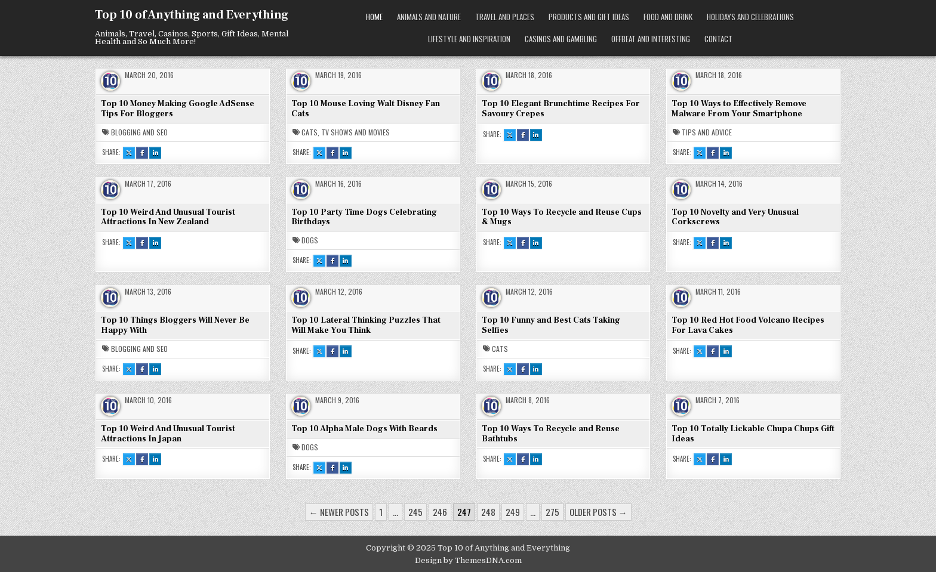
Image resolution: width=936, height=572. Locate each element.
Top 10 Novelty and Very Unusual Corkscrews (735, 217)
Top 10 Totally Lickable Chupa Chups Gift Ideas (753, 433)
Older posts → (598, 511)
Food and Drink (668, 17)
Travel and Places (504, 17)
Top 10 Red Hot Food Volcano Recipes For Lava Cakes (748, 325)
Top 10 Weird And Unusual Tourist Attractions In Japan (168, 433)
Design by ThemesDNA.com (468, 560)
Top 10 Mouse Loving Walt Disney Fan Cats (365, 108)
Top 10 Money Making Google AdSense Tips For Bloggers (177, 108)
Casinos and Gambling (561, 39)
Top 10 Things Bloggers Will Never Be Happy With (175, 325)
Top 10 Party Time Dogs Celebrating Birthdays (364, 217)
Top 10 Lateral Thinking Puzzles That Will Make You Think (366, 325)
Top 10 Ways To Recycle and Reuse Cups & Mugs (562, 217)
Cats (309, 132)
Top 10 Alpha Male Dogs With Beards (364, 428)
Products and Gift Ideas (589, 17)
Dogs (309, 240)
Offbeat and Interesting (650, 39)
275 (552, 511)
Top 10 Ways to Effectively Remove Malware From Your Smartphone (739, 108)
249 (513, 511)
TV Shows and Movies (355, 132)
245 (415, 511)
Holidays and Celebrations (750, 17)
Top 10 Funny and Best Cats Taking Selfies (551, 325)
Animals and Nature (429, 17)
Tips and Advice (707, 132)
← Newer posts (339, 511)
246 (440, 511)
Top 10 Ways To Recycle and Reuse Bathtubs (551, 433)
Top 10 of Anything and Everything (191, 15)
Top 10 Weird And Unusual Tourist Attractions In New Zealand (168, 217)
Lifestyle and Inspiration (469, 39)
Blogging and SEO (139, 132)
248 (488, 511)
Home (374, 17)
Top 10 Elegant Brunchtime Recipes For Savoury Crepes (561, 108)
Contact (718, 39)
